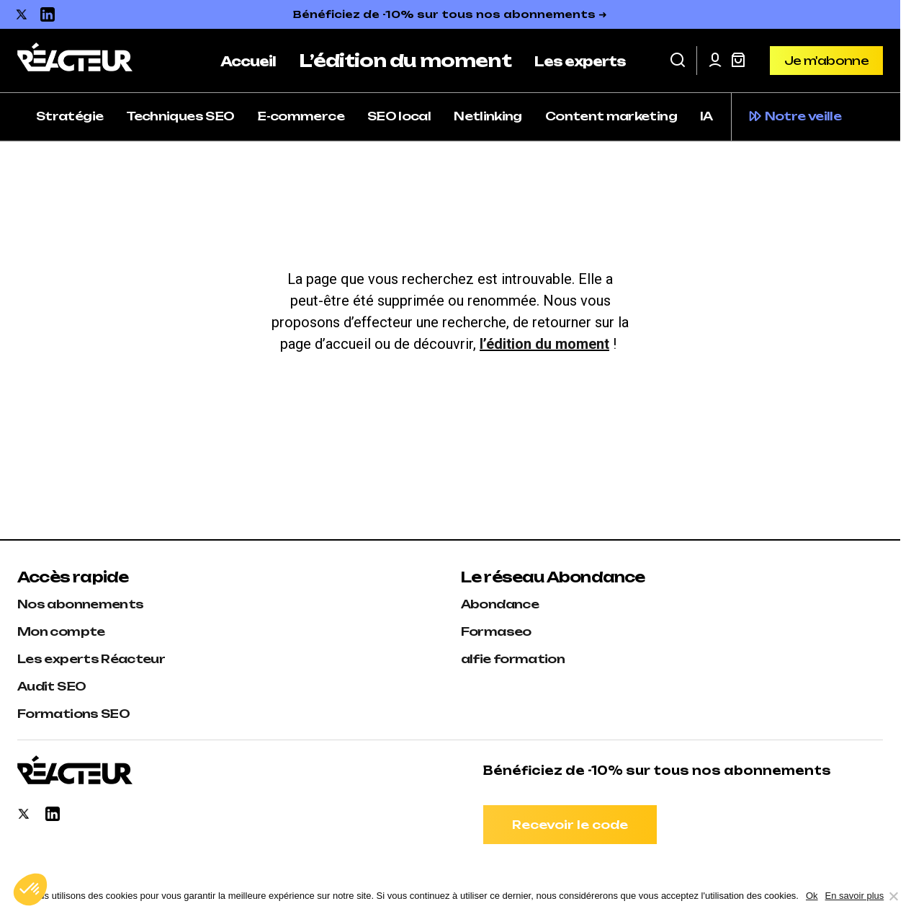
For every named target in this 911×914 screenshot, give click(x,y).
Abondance (500, 604)
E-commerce (300, 116)
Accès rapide (72, 577)
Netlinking (488, 116)
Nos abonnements (80, 604)
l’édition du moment (544, 343)
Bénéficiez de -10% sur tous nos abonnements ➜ (450, 14)
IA (706, 116)
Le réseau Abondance (553, 577)
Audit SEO (51, 686)
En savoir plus (854, 895)
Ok (812, 895)
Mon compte (61, 631)
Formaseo (496, 631)
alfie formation (513, 659)
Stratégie (69, 116)
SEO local (399, 116)
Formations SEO (73, 713)
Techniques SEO (180, 116)
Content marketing (611, 116)
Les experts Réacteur (91, 659)
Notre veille (803, 116)
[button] (677, 60)
